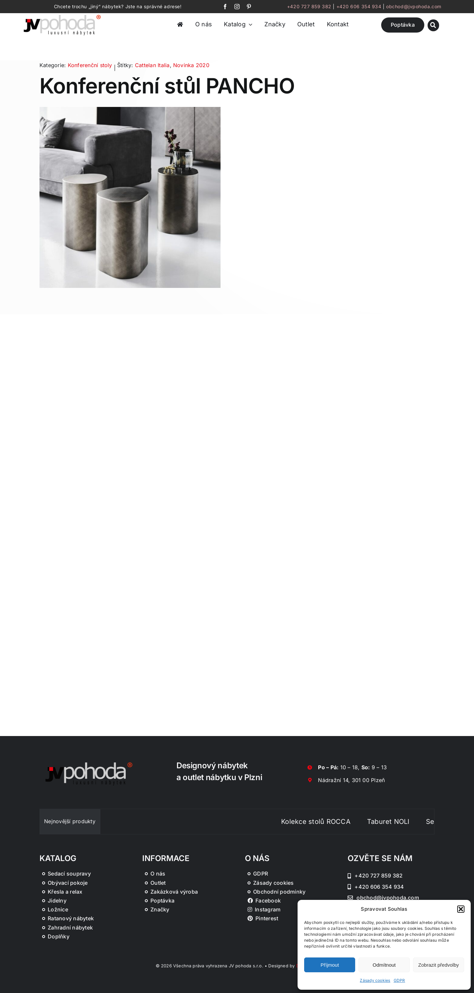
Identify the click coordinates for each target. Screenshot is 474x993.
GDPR (399, 980)
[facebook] (225, 6)
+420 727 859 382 (309, 6)
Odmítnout (384, 965)
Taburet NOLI (397, 822)
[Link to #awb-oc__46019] (433, 25)
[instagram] (237, 6)
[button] (461, 909)
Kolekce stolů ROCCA (325, 822)
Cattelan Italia (152, 65)
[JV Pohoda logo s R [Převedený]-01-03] (62, 15)
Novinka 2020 (191, 65)
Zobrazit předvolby (438, 965)
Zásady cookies (375, 980)
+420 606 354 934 (359, 6)
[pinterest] (248, 6)
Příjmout (330, 965)
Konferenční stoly (90, 65)
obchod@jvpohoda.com (413, 6)
